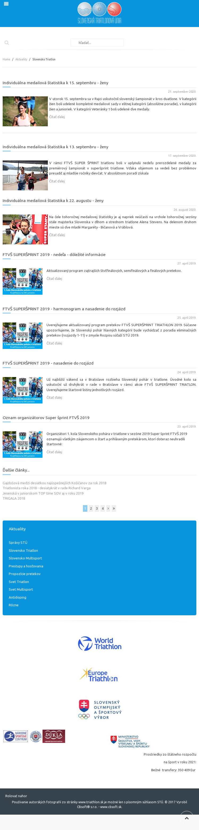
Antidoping (17, 597)
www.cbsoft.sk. (111, 807)
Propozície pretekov (25, 574)
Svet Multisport (21, 589)
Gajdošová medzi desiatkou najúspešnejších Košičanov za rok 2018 (54, 483)
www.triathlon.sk (90, 802)
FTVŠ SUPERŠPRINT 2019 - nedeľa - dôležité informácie (54, 254)
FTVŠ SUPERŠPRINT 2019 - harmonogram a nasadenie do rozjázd (64, 308)
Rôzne (14, 605)
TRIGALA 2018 (14, 498)
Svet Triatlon (19, 582)
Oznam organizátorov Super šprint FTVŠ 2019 (46, 417)
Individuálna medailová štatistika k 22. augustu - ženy (53, 200)
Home (6, 59)
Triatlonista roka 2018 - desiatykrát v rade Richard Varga (47, 488)
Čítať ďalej (57, 117)
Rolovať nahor (16, 796)
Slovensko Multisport (25, 558)
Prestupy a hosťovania (26, 566)
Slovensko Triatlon (23, 550)
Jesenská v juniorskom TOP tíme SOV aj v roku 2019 (43, 493)
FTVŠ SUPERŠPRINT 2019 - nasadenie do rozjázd (48, 363)
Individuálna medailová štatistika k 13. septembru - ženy (55, 146)
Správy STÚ (18, 542)
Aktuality (21, 59)
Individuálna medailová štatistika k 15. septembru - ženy (55, 82)
